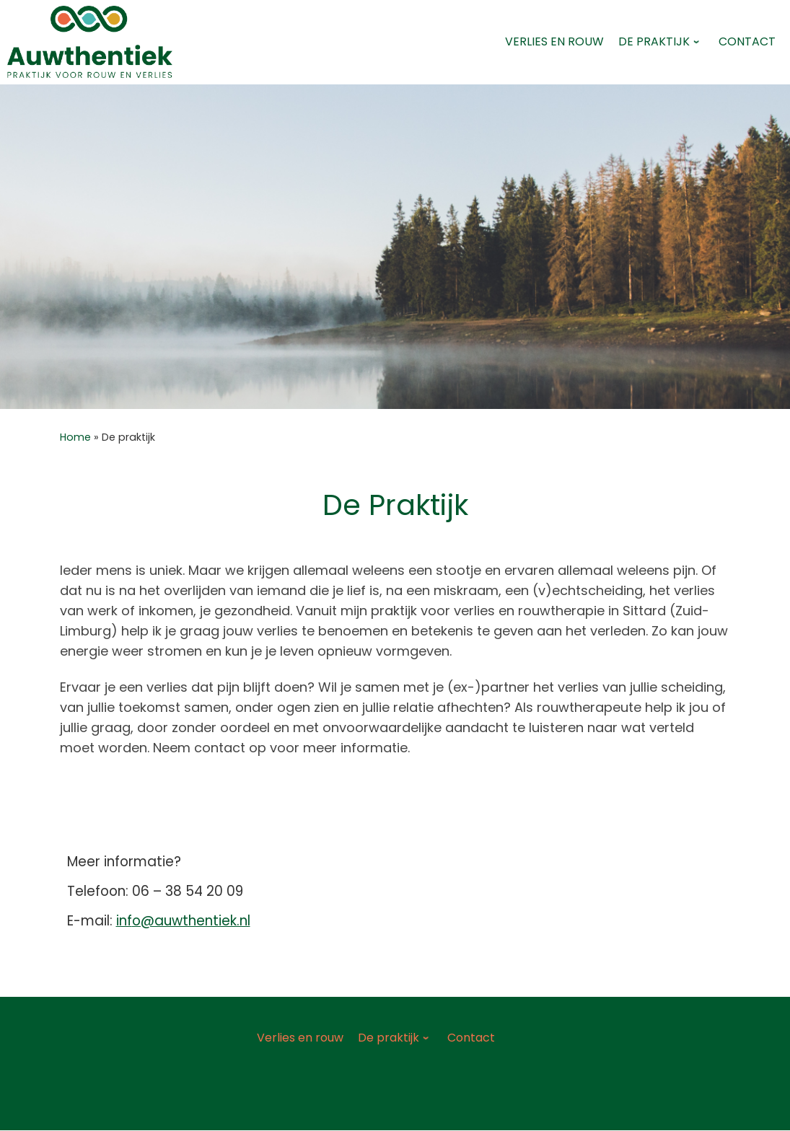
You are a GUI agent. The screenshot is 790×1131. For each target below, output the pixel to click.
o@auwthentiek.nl (191, 920)
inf (124, 920)
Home (75, 437)
